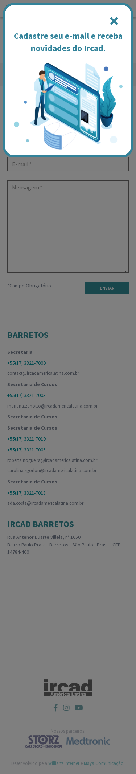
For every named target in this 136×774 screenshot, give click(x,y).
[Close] (114, 21)
